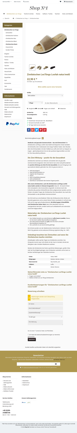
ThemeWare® (52, 427)
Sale (5, 86)
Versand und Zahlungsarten (12, 107)
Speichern (32, 339)
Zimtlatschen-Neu (11, 38)
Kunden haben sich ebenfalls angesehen (49, 347)
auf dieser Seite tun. (59, 359)
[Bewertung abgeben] (45, 317)
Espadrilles (7, 77)
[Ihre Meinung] (45, 322)
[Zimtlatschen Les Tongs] (14, 14)
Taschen (6, 65)
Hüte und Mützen (9, 68)
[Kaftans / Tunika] (47, 14)
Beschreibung (29, 138)
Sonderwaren (8, 89)
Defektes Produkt (8, 391)
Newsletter (25, 380)
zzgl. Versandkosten (37, 81)
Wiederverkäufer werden (11, 102)
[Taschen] (57, 14)
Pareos (6, 59)
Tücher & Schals (8, 57)
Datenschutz (8, 114)
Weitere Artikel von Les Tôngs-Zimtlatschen (41, 278)
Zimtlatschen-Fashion (12, 35)
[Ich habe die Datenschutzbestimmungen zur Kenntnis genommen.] (28, 334)
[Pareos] (38, 14)
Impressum (7, 116)
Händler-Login (8, 100)
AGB (5, 109)
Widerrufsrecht (8, 112)
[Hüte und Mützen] (67, 14)
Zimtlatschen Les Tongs (11, 30)
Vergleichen (31, 108)
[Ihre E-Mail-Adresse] (45, 308)
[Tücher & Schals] (29, 14)
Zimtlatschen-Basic (11, 44)
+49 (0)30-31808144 (6, 411)
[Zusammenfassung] (45, 312)
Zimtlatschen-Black (11, 41)
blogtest (6, 54)
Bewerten (62, 108)
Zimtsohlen (9, 32)
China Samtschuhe (9, 74)
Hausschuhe (9, 47)
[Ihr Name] (45, 304)
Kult (5, 80)
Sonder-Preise (10, 50)
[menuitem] (68, 1)
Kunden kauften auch (31, 347)
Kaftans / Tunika (9, 62)
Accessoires (7, 83)
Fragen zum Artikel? (48, 108)
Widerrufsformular (8, 389)
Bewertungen (38, 138)
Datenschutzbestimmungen (44, 334)
